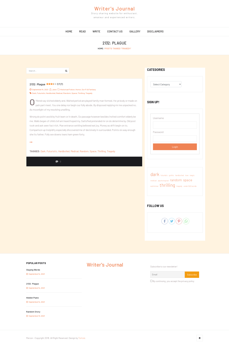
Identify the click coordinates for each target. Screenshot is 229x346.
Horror (78, 89)
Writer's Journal (114, 8)
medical (59, 93)
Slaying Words (33, 269)
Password (158, 131)
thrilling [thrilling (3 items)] (167, 185)
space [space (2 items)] (187, 180)
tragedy (89, 93)
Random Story (33, 311)
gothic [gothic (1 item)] (171, 175)
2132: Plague (46, 84)
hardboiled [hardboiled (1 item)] (179, 175)
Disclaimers (155, 31)
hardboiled (50, 93)
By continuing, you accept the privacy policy (172, 281)
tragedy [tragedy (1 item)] (179, 186)
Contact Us (115, 31)
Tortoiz (81, 338)
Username (158, 117)
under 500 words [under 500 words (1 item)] (190, 186)
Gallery (134, 31)
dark (34, 93)
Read (82, 31)
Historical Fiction (67, 89)
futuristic (41, 93)
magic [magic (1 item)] (192, 175)
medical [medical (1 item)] (153, 181)
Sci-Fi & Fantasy (89, 89)
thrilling (81, 93)
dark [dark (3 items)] (154, 174)
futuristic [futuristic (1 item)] (164, 175)
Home (69, 31)
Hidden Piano (32, 297)
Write (96, 31)
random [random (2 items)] (176, 180)
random (67, 93)
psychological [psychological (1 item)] (163, 181)
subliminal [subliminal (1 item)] (154, 186)
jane (52, 89)
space (74, 93)
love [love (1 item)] (186, 175)
